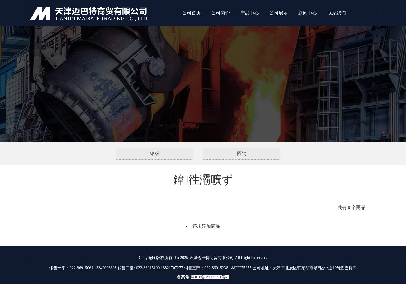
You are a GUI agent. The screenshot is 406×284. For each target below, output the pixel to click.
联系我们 (336, 12)
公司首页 (191, 12)
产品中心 (249, 12)
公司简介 (220, 12)
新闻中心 (307, 12)
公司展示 (278, 12)
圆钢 (241, 153)
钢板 (154, 153)
